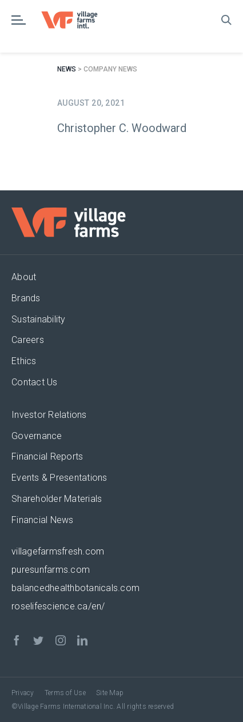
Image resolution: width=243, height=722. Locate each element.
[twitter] (38, 640)
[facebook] (16, 640)
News (66, 69)
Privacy (22, 693)
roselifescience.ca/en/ (58, 606)
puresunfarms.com (50, 569)
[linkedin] (82, 640)
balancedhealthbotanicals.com (75, 588)
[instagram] (60, 640)
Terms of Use (65, 693)
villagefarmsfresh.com (57, 551)
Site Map (110, 693)
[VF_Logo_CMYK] (74, 15)
